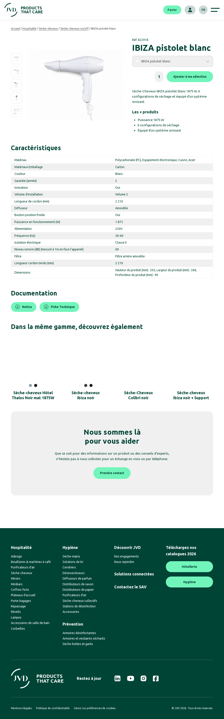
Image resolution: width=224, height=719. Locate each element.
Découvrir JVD (127, 547)
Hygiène (70, 547)
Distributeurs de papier (78, 589)
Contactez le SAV (130, 587)
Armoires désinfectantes (79, 633)
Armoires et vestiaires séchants (84, 638)
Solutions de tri (73, 562)
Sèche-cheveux (48, 28)
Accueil (15, 28)
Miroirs (15, 578)
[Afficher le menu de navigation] (215, 9)
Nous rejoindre (124, 562)
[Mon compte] (190, 9)
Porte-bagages (21, 601)
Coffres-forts (20, 589)
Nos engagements (126, 556)
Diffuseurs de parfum (77, 578)
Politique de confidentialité (53, 708)
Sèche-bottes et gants (78, 644)
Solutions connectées (134, 574)
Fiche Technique (59, 307)
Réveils (16, 612)
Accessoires (71, 612)
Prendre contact (112, 473)
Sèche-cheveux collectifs (80, 601)
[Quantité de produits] (159, 76)
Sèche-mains (71, 556)
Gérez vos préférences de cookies (95, 708)
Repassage (18, 606)
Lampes (16, 617)
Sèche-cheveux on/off (74, 28)
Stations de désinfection (79, 606)
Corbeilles (18, 628)
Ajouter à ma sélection (189, 76)
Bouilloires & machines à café (31, 562)
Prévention (73, 624)
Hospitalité (29, 28)
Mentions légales (21, 708)
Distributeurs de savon (78, 584)
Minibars (17, 584)
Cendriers (69, 567)
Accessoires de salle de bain (30, 623)
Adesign (16, 556)
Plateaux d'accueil (23, 595)
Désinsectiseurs (74, 573)
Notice (23, 307)
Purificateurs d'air (23, 567)
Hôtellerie (189, 566)
